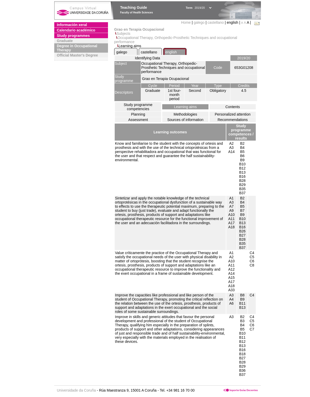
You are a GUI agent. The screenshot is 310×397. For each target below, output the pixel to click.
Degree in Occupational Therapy (77, 48)
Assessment (138, 120)
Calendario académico (76, 30)
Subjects (123, 33)
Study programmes (73, 36)
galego (199, 22)
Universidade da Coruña (76, 390)
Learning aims (185, 107)
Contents (232, 107)
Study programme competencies (138, 107)
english (171, 52)
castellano (215, 22)
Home (186, 22)
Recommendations (233, 120)
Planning (138, 114)
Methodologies (185, 114)
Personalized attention (233, 114)
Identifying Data (147, 58)
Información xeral (72, 25)
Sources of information (185, 120)
